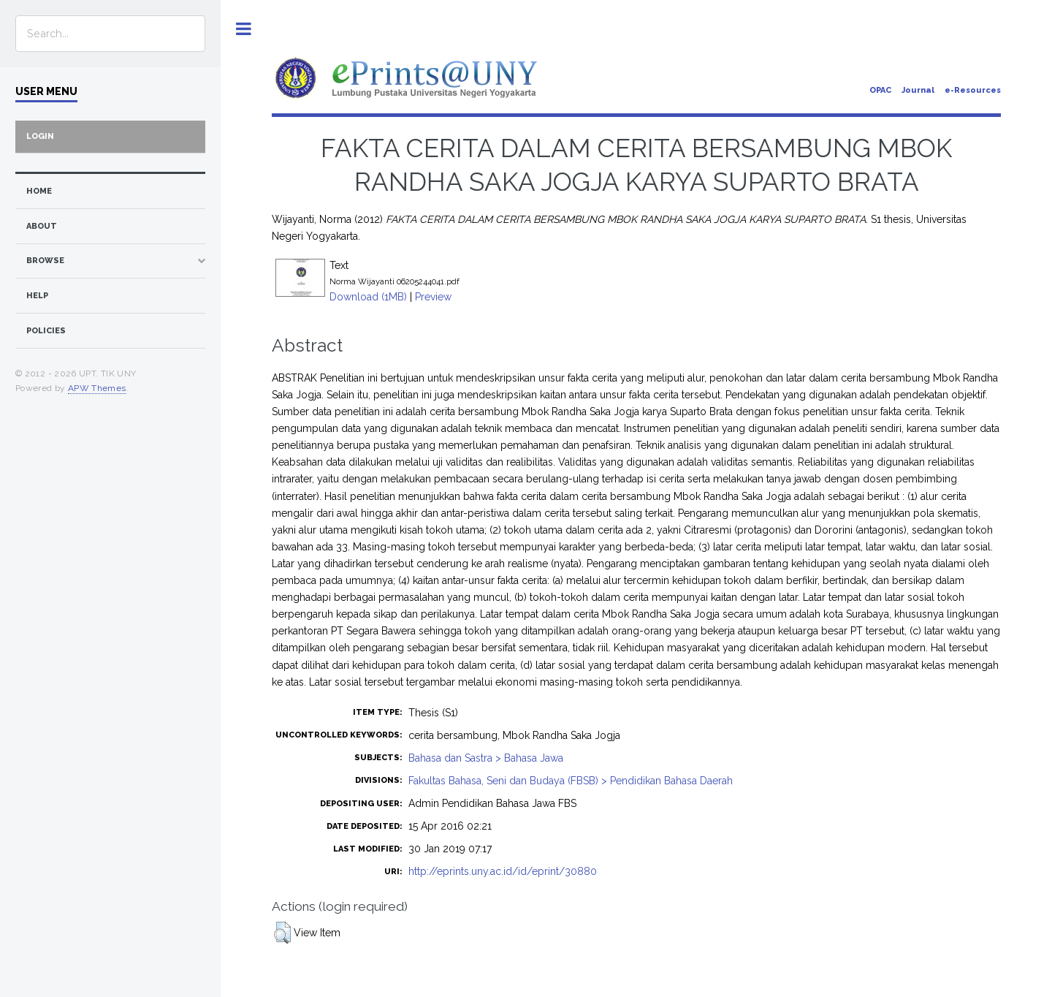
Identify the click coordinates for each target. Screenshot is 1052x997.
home (39, 191)
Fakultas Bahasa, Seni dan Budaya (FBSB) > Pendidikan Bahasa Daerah (570, 780)
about (41, 226)
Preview (433, 297)
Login (40, 136)
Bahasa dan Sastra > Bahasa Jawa (485, 758)
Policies (46, 331)
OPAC (880, 90)
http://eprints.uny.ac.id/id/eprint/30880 (502, 871)
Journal (918, 90)
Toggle (244, 29)
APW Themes (97, 388)
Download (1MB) (368, 297)
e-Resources (973, 90)
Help (37, 295)
